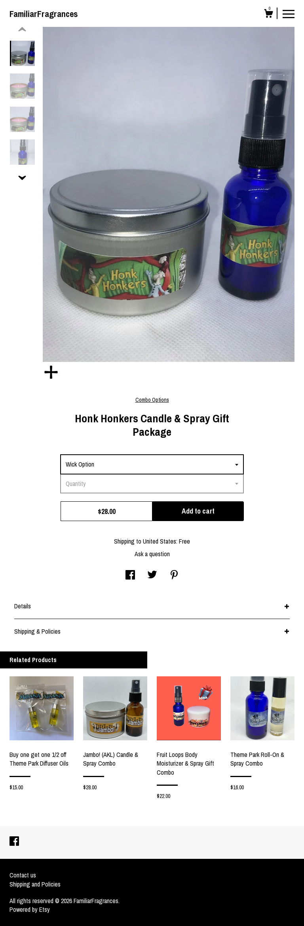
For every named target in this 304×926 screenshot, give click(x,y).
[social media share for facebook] (130, 575)
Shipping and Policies (35, 884)
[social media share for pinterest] (174, 575)
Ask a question (152, 554)
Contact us (23, 875)
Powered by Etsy (30, 909)
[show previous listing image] (22, 29)
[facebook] (14, 842)
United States (159, 541)
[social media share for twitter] (152, 575)
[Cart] (268, 15)
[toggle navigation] (288, 13)
